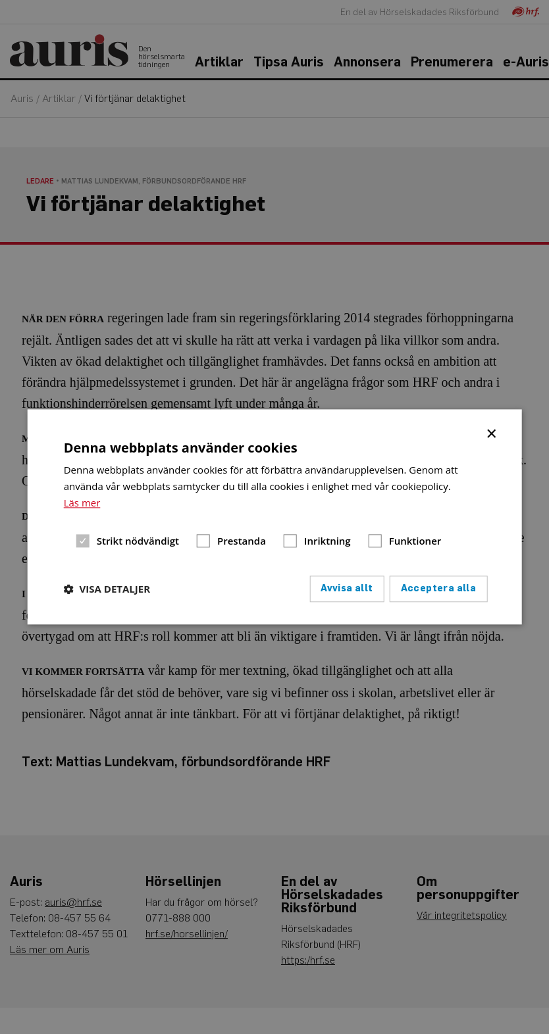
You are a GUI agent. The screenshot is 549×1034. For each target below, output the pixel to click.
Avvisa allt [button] (347, 589)
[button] (107, 589)
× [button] (492, 432)
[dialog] (275, 516)
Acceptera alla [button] (439, 589)
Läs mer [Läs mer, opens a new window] (82, 502)
